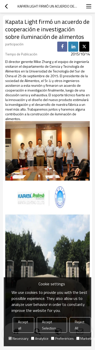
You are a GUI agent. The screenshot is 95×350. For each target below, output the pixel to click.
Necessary (18, 338)
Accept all (23, 325)
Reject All (79, 325)
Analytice (39, 338)
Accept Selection (49, 325)
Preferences (62, 338)
